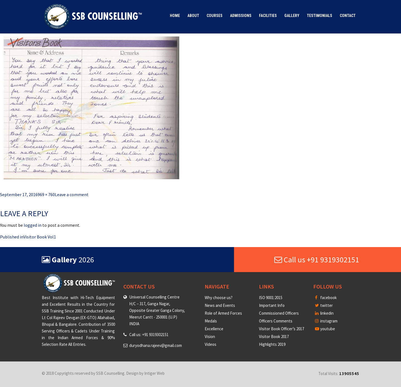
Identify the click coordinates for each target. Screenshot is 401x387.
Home (175, 15)
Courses (214, 15)
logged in (32, 225)
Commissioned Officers (279, 313)
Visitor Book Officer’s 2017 (281, 328)
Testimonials (319, 15)
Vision (210, 336)
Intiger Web (154, 373)
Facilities (268, 15)
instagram (326, 321)
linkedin (324, 313)
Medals (211, 321)
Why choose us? (219, 297)
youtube (325, 328)
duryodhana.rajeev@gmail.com (155, 345)
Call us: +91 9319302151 (148, 334)
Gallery (291, 15)
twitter (324, 305)
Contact (348, 15)
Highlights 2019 (272, 344)
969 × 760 (46, 194)
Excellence (214, 328)
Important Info (272, 305)
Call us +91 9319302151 (316, 260)
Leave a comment (72, 194)
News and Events (220, 305)
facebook (326, 297)
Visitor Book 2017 (274, 336)
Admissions (240, 15)
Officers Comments (275, 321)
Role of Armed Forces (223, 313)
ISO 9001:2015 (270, 297)
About (193, 15)
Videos (210, 344)
